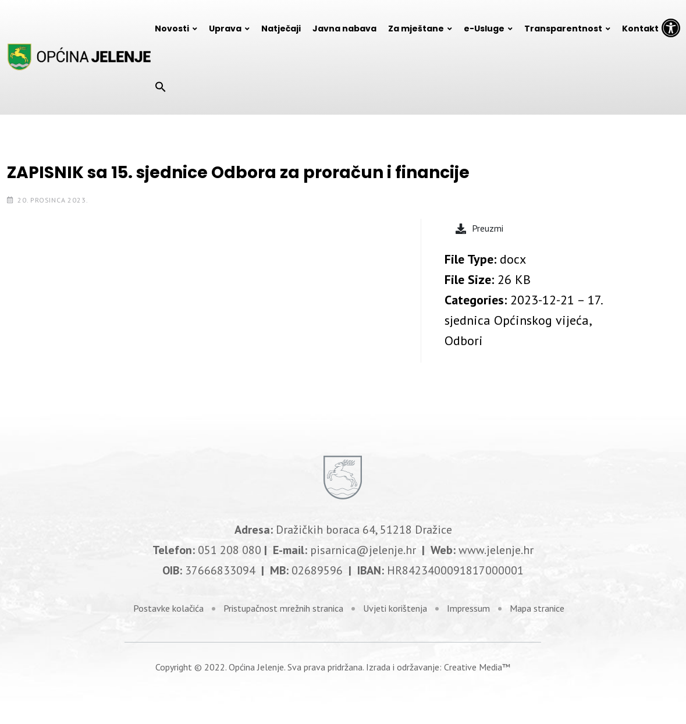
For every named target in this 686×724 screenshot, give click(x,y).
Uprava (225, 28)
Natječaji (281, 28)
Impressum (468, 608)
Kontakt (640, 28)
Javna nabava (344, 28)
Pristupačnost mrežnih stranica (283, 608)
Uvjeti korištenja (395, 608)
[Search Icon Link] (160, 86)
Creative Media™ (477, 667)
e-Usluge (484, 28)
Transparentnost (563, 28)
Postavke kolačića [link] (168, 608)
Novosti (172, 28)
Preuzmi (479, 228)
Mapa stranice (537, 608)
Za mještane (416, 28)
